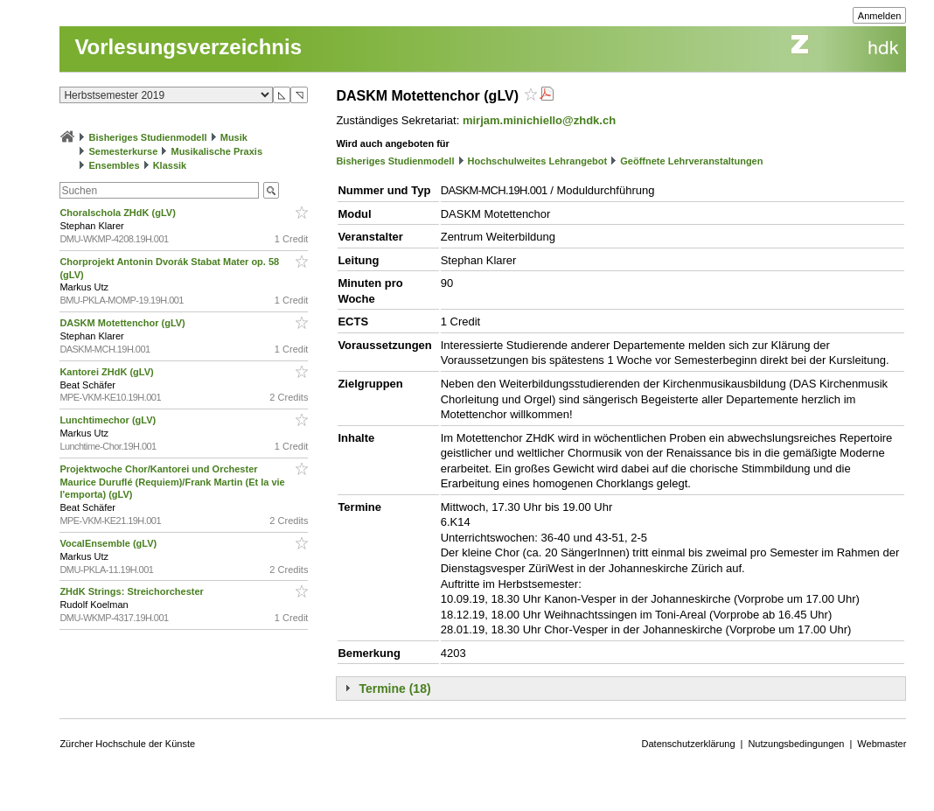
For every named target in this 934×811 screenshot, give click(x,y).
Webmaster (881, 743)
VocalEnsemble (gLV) (109, 543)
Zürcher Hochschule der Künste (127, 743)
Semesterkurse (122, 151)
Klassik (170, 165)
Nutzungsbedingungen (796, 743)
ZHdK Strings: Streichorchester (132, 591)
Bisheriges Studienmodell (148, 137)
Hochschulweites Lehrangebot (538, 161)
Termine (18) (394, 689)
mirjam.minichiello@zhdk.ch (539, 120)
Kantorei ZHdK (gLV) (107, 372)
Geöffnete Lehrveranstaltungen (691, 161)
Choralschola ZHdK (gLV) (118, 212)
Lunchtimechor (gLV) (108, 420)
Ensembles (113, 165)
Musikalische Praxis (216, 151)
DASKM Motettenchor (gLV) (123, 323)
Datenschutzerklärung (688, 743)
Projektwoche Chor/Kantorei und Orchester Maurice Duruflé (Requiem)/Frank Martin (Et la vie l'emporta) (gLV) (171, 482)
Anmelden (880, 15)
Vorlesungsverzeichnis (188, 47)
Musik (233, 137)
